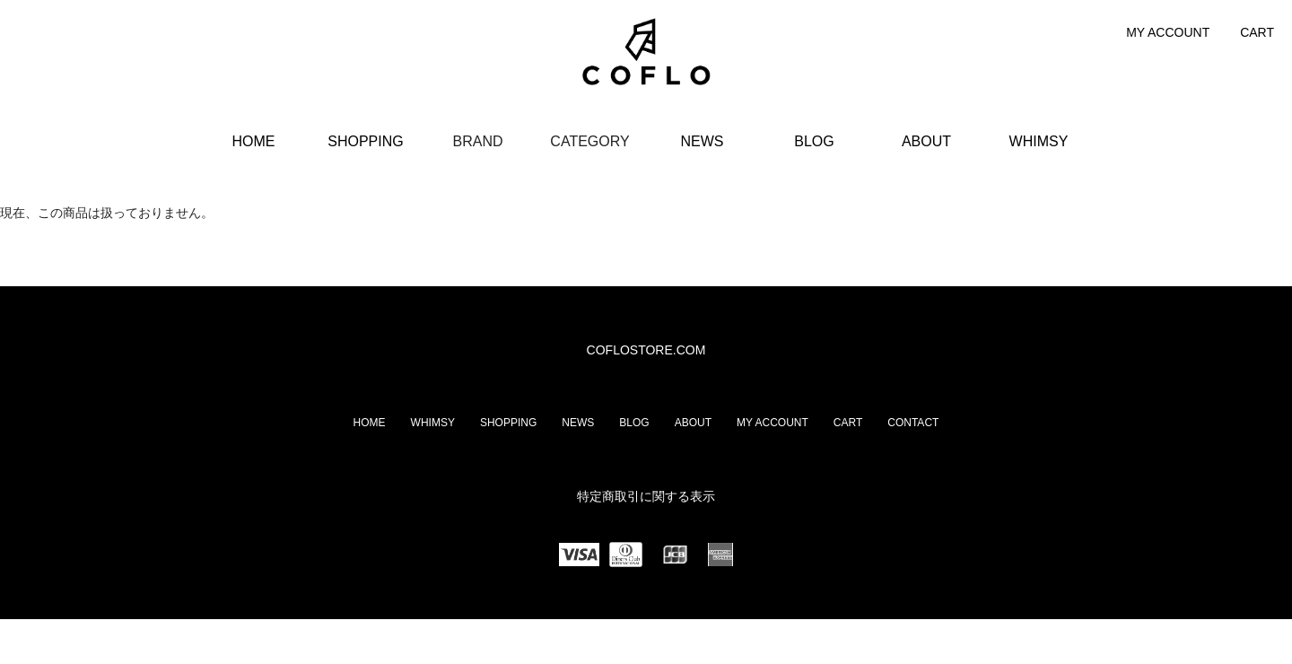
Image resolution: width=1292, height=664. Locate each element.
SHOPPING (365, 141)
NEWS (702, 141)
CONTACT (912, 422)
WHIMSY (1039, 141)
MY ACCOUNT (1167, 32)
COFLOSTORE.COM (646, 350)
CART (1257, 32)
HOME (253, 141)
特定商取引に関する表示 (646, 496)
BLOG (814, 141)
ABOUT (926, 141)
